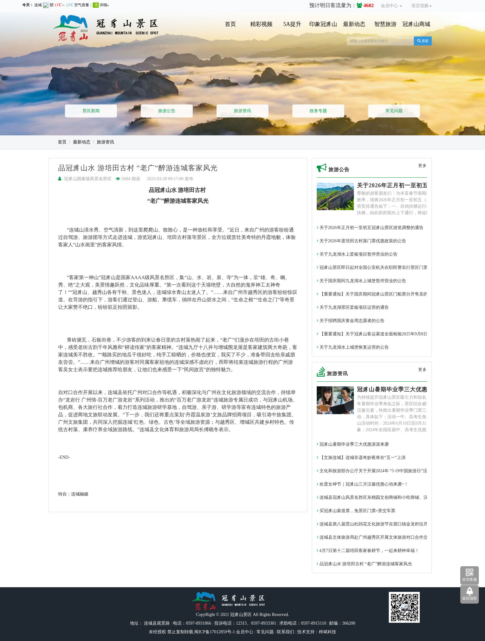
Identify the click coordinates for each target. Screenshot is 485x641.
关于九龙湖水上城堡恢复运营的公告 (353, 347)
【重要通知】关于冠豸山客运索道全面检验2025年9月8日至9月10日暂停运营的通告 (397, 334)
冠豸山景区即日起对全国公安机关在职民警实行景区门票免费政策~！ (384, 267)
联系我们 (285, 632)
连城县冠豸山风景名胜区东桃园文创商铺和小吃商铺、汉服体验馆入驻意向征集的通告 (400, 497)
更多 (422, 165)
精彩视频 (261, 24)
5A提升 (292, 24)
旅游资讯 (242, 110)
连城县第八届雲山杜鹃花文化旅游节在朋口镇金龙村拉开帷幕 (376, 524)
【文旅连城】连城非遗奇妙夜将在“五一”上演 (361, 457)
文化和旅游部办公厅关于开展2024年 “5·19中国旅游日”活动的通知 (380, 471)
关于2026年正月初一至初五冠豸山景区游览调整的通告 (370, 227)
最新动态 (354, 24)
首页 (230, 24)
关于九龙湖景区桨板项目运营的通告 (353, 307)
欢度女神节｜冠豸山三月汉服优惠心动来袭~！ (362, 484)
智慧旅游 (385, 24)
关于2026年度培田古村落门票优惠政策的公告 (361, 241)
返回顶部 (469, 598)
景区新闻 (91, 110)
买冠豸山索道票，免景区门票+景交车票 (356, 510)
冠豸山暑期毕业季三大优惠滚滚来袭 (404, 389)
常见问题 (394, 110)
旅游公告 (166, 110)
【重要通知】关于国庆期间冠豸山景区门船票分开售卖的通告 (376, 294)
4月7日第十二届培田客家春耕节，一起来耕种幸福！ (368, 550)
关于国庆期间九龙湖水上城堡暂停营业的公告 (361, 280)
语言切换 (421, 5)
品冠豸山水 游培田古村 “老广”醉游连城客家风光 (364, 564)
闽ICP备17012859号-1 (214, 632)
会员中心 (391, 5)
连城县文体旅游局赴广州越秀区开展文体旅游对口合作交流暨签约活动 (385, 537)
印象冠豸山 (323, 24)
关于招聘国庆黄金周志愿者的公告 (350, 320)
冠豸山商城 (416, 24)
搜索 (422, 41)
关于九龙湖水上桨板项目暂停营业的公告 (357, 254)
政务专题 (318, 110)
